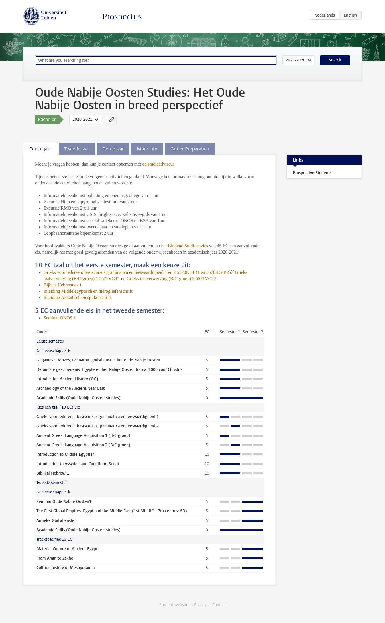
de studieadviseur (158, 164)
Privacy (200, 605)
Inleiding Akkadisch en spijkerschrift (77, 297)
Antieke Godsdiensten (56, 520)
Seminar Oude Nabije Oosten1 (63, 501)
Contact (219, 605)
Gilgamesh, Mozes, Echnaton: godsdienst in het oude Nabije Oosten (98, 360)
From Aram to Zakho (54, 558)
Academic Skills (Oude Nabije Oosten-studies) (78, 398)
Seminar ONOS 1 (60, 317)
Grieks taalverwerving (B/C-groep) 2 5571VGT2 (172, 278)
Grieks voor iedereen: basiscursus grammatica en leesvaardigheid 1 (97, 416)
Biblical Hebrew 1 (52, 473)
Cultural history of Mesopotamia (65, 567)
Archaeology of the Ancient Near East (70, 388)
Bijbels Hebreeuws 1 (63, 284)
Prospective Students (312, 173)
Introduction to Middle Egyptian (65, 454)
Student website (173, 605)
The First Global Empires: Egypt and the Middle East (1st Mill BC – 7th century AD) (111, 511)
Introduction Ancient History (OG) (67, 379)
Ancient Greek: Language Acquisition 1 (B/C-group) (83, 435)
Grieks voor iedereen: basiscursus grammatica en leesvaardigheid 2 (97, 426)
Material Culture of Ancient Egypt (66, 549)
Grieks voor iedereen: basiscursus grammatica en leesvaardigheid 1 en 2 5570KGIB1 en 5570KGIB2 (136, 272)
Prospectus (122, 16)
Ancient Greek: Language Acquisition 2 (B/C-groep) (83, 445)
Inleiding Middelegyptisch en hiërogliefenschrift (88, 291)
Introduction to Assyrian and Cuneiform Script (77, 464)
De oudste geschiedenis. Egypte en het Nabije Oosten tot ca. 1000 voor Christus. (109, 369)
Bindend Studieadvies (188, 245)
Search (335, 60)
